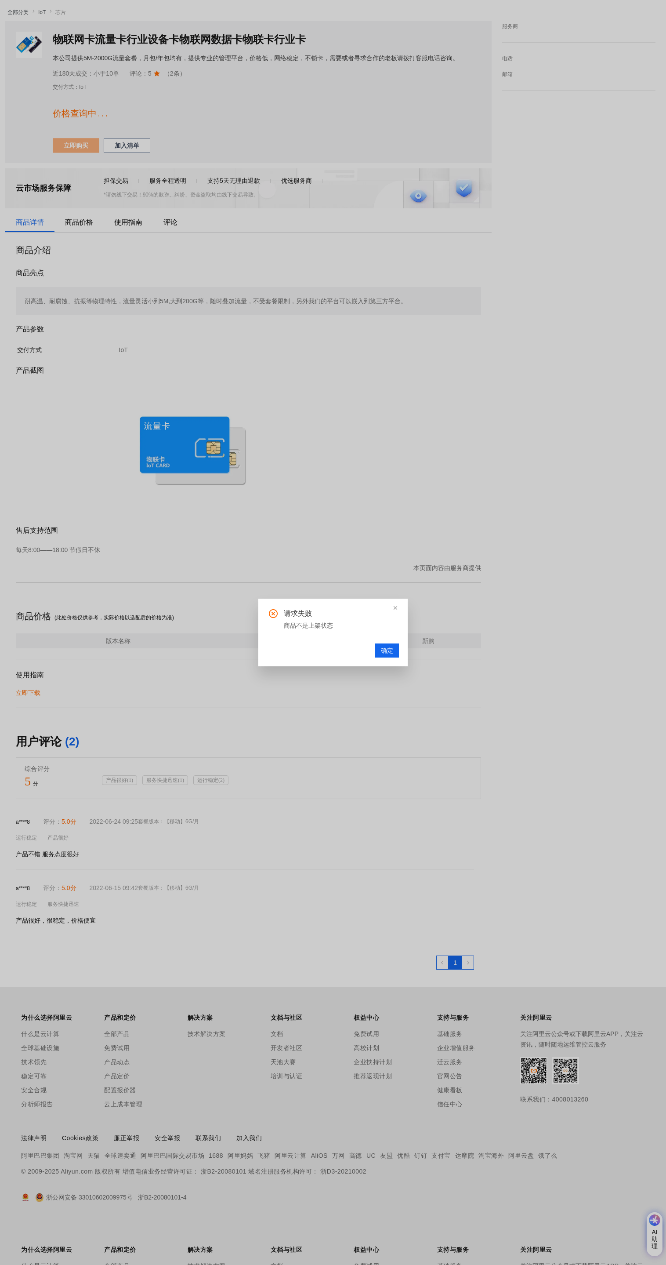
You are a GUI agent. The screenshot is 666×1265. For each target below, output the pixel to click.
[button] (395, 607)
